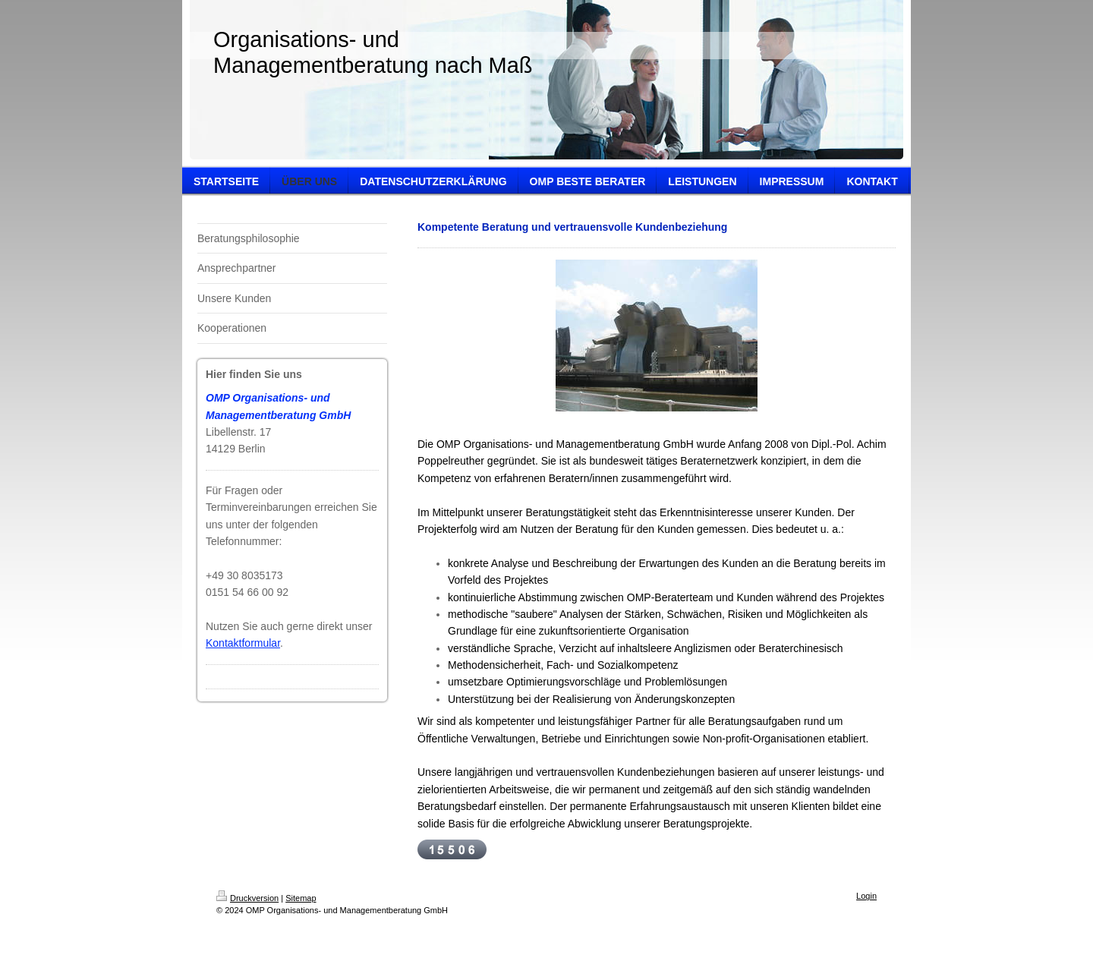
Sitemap (300, 898)
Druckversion (247, 898)
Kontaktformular (243, 643)
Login (866, 895)
